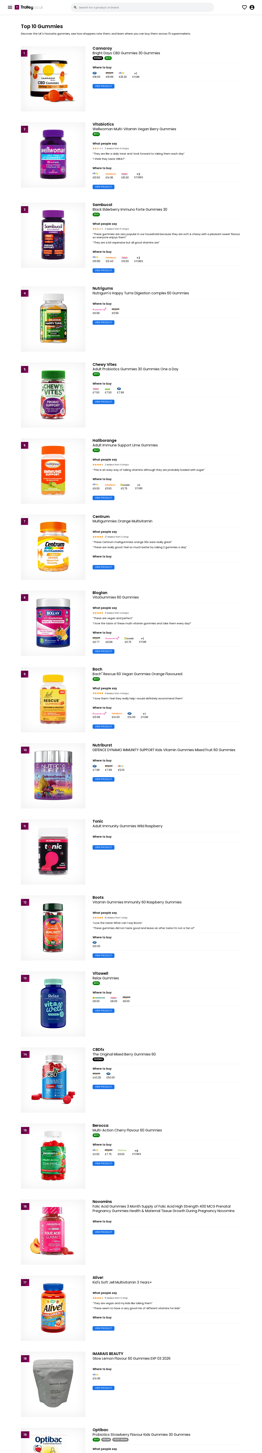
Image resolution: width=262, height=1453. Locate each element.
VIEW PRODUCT (103, 86)
